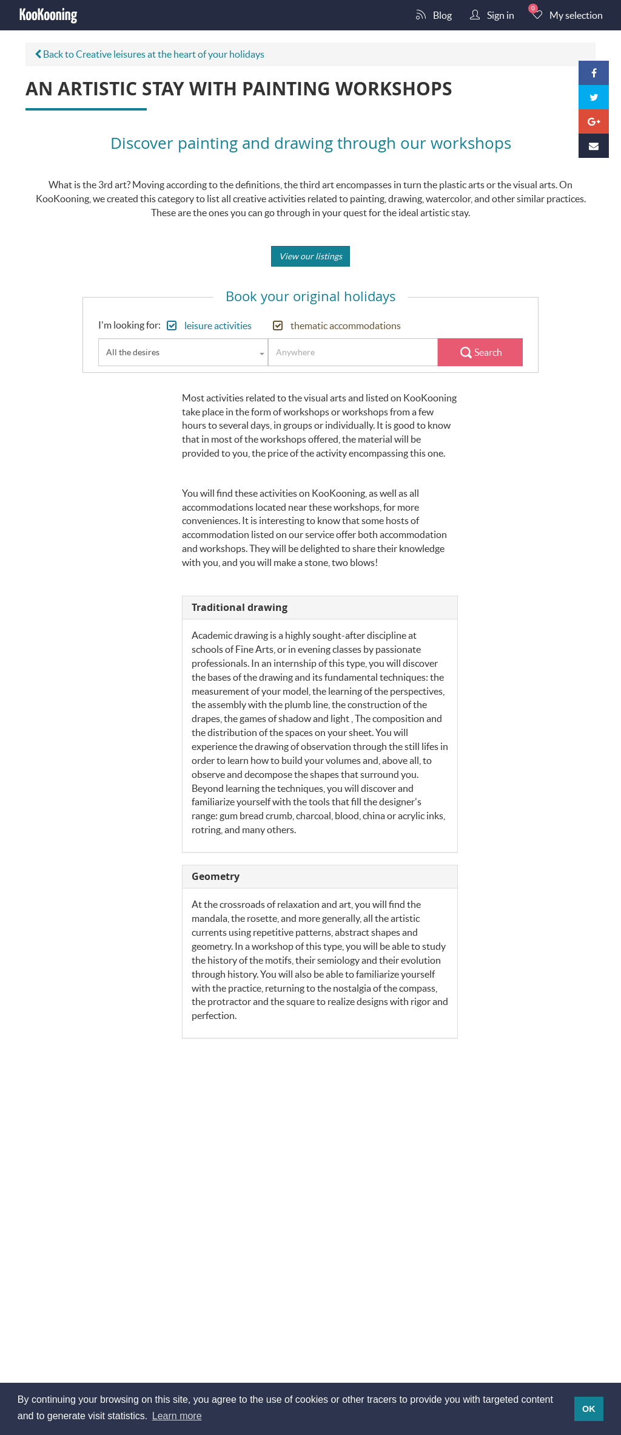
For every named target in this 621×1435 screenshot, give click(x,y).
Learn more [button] (177, 1416)
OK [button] (589, 1409)
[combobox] (183, 352)
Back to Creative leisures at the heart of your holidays (149, 54)
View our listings (310, 256)
